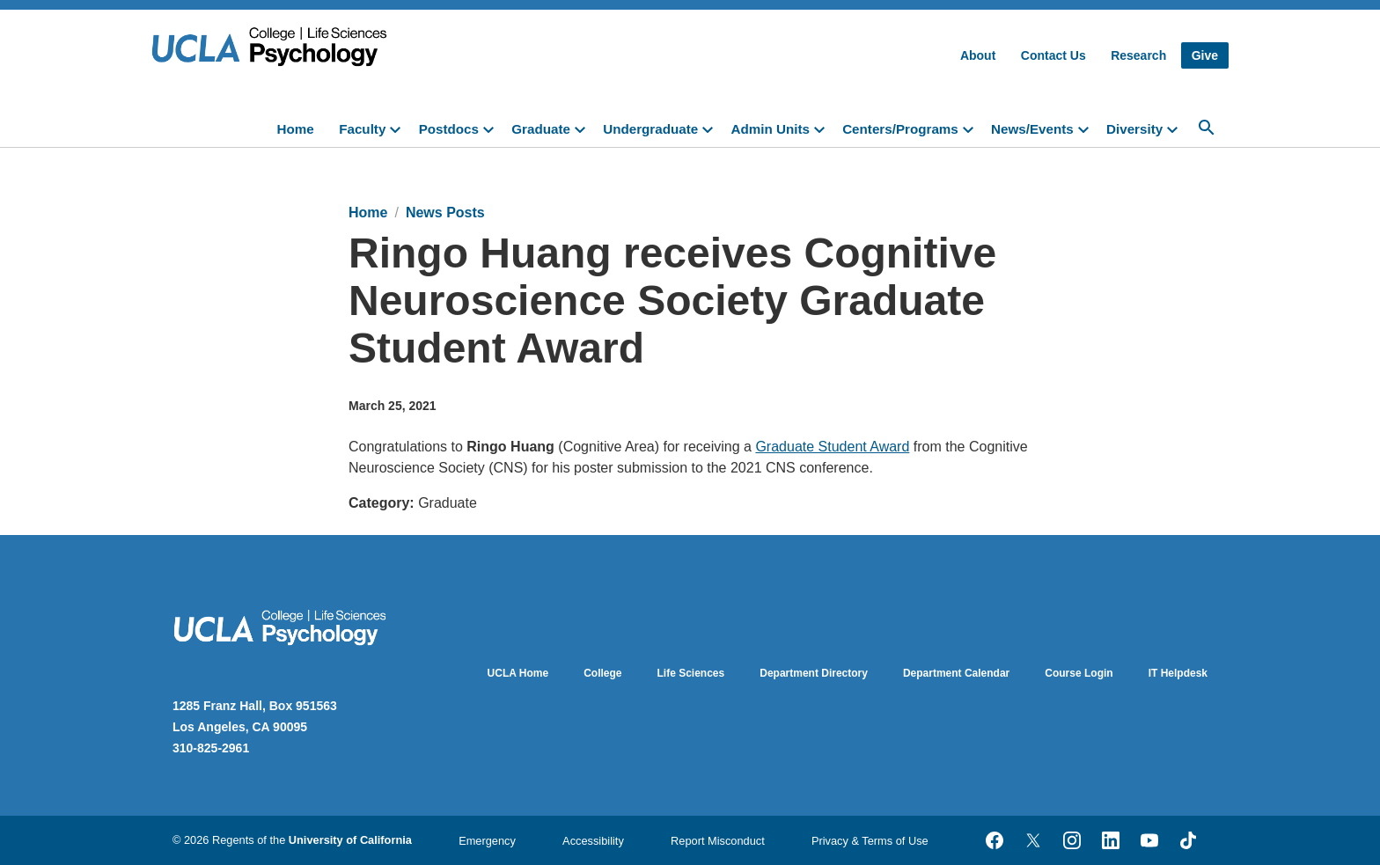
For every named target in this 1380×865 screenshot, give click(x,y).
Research (1138, 55)
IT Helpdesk (1178, 673)
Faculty (362, 128)
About (977, 55)
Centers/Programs (900, 128)
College (602, 673)
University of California (350, 840)
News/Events (1032, 128)
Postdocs (449, 128)
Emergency (487, 840)
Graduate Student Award (832, 446)
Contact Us (1053, 55)
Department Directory (814, 673)
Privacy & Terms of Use (870, 840)
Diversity (1134, 128)
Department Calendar (956, 673)
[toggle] (398, 127)
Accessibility (593, 840)
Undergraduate (650, 128)
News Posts (445, 212)
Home (295, 128)
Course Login (1078, 673)
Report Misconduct (718, 840)
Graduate (540, 128)
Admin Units (769, 128)
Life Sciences (691, 673)
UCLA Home (518, 673)
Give (1205, 55)
